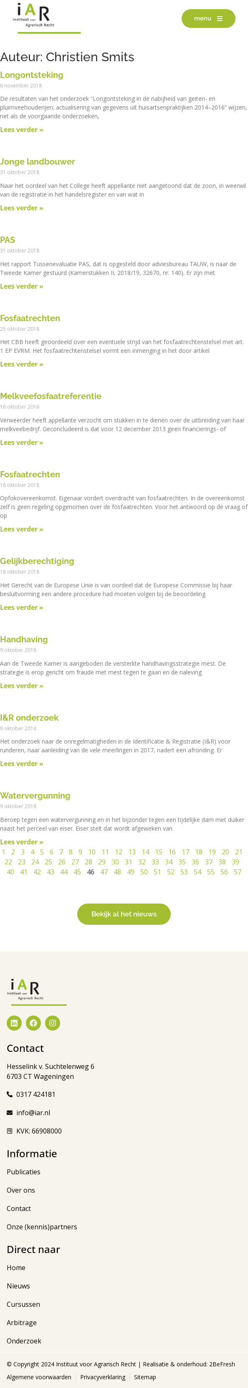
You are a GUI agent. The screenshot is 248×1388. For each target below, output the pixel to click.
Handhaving (24, 639)
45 (77, 871)
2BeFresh (221, 1364)
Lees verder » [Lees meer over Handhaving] (21, 685)
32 (142, 861)
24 (35, 861)
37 (209, 861)
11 (105, 851)
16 (172, 851)
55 (211, 871)
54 (197, 871)
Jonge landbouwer (37, 162)
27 (75, 861)
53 (184, 871)
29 (102, 861)
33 (155, 861)
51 (157, 871)
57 (237, 871)
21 (239, 851)
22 (8, 861)
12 (118, 851)
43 (50, 871)
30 (115, 861)
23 (21, 861)
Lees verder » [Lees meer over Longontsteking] (21, 129)
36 (195, 861)
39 (235, 861)
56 (224, 871)
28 (88, 861)
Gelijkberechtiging (37, 561)
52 (171, 871)
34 (168, 861)
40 (10, 871)
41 (24, 871)
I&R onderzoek (29, 718)
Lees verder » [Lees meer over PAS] (21, 286)
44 (64, 871)
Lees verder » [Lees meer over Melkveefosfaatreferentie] (21, 442)
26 (62, 861)
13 (132, 851)
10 (92, 851)
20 (225, 851)
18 (198, 851)
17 (185, 851)
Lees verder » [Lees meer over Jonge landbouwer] (21, 207)
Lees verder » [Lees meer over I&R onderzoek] (21, 763)
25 (48, 861)
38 (222, 861)
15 (158, 851)
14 (145, 851)
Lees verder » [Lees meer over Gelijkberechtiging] (21, 607)
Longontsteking (31, 75)
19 (212, 851)
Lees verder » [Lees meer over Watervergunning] (21, 841)
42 (37, 871)
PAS (7, 240)
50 (144, 871)
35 (182, 861)
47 (104, 871)
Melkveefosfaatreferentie (50, 396)
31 (128, 861)
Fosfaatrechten (30, 318)
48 (117, 871)
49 (130, 871)
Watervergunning (35, 796)
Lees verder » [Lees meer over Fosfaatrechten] (21, 364)
